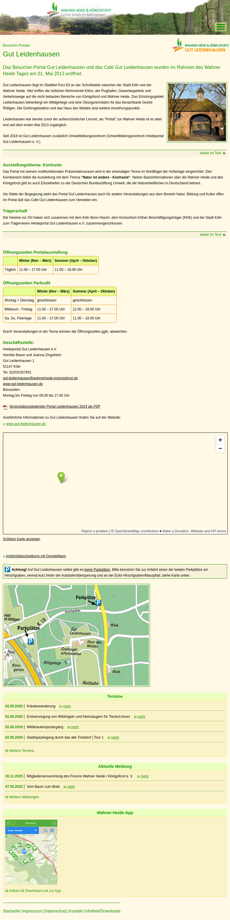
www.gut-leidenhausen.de (23, 384)
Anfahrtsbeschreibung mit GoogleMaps (36, 556)
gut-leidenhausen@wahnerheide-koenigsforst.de (40, 378)
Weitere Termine (21, 751)
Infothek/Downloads (103, 911)
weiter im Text (210, 153)
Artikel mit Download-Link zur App (35, 891)
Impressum (32, 911)
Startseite (11, 911)
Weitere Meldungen (24, 797)
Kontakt (76, 911)
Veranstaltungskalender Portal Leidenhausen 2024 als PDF (55, 406)
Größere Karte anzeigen (21, 539)
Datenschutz (55, 911)
